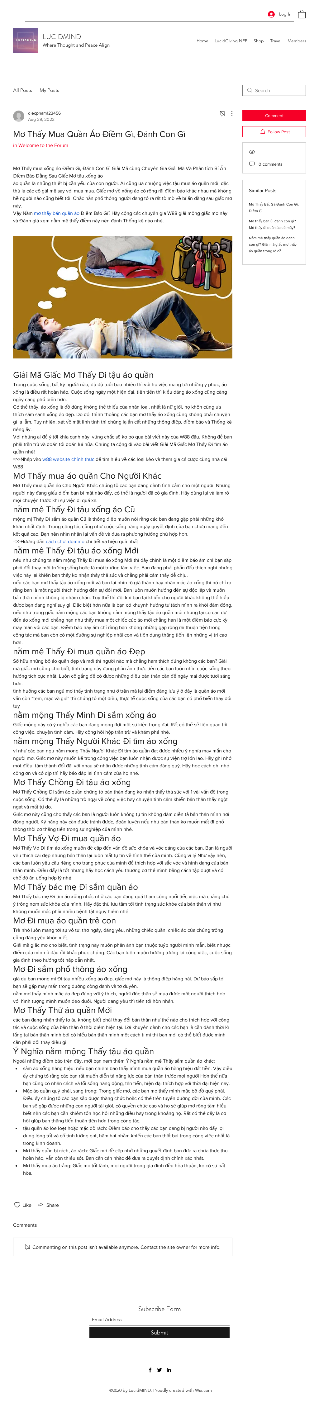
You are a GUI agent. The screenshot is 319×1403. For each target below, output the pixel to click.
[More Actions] (228, 113)
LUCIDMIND (62, 36)
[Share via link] (47, 1205)
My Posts (49, 90)
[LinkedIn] (169, 1370)
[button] (302, 13)
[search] (274, 90)
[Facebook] (150, 1370)
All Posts (22, 90)
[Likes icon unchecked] (17, 1205)
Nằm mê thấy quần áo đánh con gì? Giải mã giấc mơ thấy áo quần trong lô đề (273, 244)
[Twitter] (159, 1370)
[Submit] (159, 1332)
